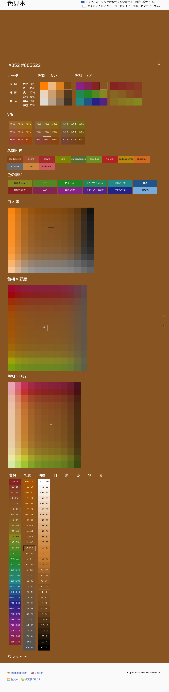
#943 (12, 139)
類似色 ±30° (20, 183)
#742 (73, 139)
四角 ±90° (70, 183)
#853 (38, 132)
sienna (31, 159)
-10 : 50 (29, 575)
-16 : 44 (29, 586)
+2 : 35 (44, 581)
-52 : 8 (29, 636)
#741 (81, 139)
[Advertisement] (85, 35)
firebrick (110, 159)
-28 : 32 (29, 603)
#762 (73, 124)
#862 (46, 124)
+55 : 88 (44, 498)
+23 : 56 (44, 542)
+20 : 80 (29, 509)
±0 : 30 (14, 509)
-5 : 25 (15, 498)
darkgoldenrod (126, 159)
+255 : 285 (14, 619)
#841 (54, 139)
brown (47, 159)
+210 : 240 (14, 603)
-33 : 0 (44, 647)
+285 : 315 (14, 630)
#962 (20, 124)
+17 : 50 (44, 553)
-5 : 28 (44, 608)
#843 (38, 139)
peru (31, 166)
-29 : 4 (44, 641)
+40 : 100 (29, 481)
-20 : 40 (29, 592)
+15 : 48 (44, 559)
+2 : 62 (29, 542)
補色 (145, 183)
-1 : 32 (44, 592)
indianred (46, 166)
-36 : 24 (29, 614)
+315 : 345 (14, 641)
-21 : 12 (44, 630)
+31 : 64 (44, 531)
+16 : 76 (29, 514)
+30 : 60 (15, 536)
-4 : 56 (29, 564)
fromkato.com (17, 672)
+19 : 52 (44, 547)
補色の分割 (120, 183)
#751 (81, 132)
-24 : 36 (29, 597)
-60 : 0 (29, 647)
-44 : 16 (29, 625)
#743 (65, 139)
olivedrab (94, 159)
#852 (46, 132)
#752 (73, 132)
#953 (12, 132)
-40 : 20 (29, 619)
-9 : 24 (44, 614)
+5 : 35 (14, 520)
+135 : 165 (14, 575)
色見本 (12, 679)
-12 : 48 (29, 581)
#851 (54, 132)
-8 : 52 (29, 570)
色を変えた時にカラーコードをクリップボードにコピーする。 (125, 6)
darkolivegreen (78, 159)
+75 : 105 (14, 553)
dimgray (15, 166)
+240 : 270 (14, 614)
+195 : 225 (14, 597)
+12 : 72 (29, 520)
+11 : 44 (44, 564)
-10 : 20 (14, 492)
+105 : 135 (14, 564)
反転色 (145, 190)
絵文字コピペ (30, 679)
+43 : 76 (44, 514)
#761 (81, 124)
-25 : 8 (44, 636)
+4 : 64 (29, 531)
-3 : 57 (29, 559)
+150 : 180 (14, 581)
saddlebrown (15, 159)
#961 (28, 124)
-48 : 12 (29, 630)
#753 (65, 132)
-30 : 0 (15, 481)
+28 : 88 (29, 498)
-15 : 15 (14, 487)
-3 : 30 (44, 603)
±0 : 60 (29, 547)
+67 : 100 (44, 481)
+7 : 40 (44, 570)
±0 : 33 (44, 586)
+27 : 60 (44, 536)
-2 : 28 (15, 503)
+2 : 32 (14, 514)
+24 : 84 (29, 503)
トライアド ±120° (95, 183)
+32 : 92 (29, 492)
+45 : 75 (15, 542)
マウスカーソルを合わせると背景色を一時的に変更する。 (122, 1)
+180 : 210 (14, 592)
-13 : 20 (44, 619)
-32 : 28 (29, 608)
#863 (38, 124)
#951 (28, 132)
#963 (12, 124)
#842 (46, 139)
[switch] (83, 2)
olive (62, 159)
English (37, 672)
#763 (65, 124)
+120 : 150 (14, 570)
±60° (45, 183)
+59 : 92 (44, 492)
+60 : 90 (15, 547)
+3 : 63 (29, 536)
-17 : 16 (44, 625)
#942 (20, 139)
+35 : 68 (44, 525)
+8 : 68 (29, 525)
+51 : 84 (44, 503)
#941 (28, 139)
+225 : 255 (14, 608)
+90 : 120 (14, 559)
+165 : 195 (14, 586)
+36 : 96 (29, 487)
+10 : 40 (15, 525)
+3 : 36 (44, 575)
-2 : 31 (44, 597)
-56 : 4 (29, 641)
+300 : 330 (14, 636)
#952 (20, 132)
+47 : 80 (44, 509)
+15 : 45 (15, 531)
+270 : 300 (14, 625)
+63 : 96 (44, 487)
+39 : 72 (44, 520)
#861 (54, 124)
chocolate (142, 159)
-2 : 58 (29, 553)
